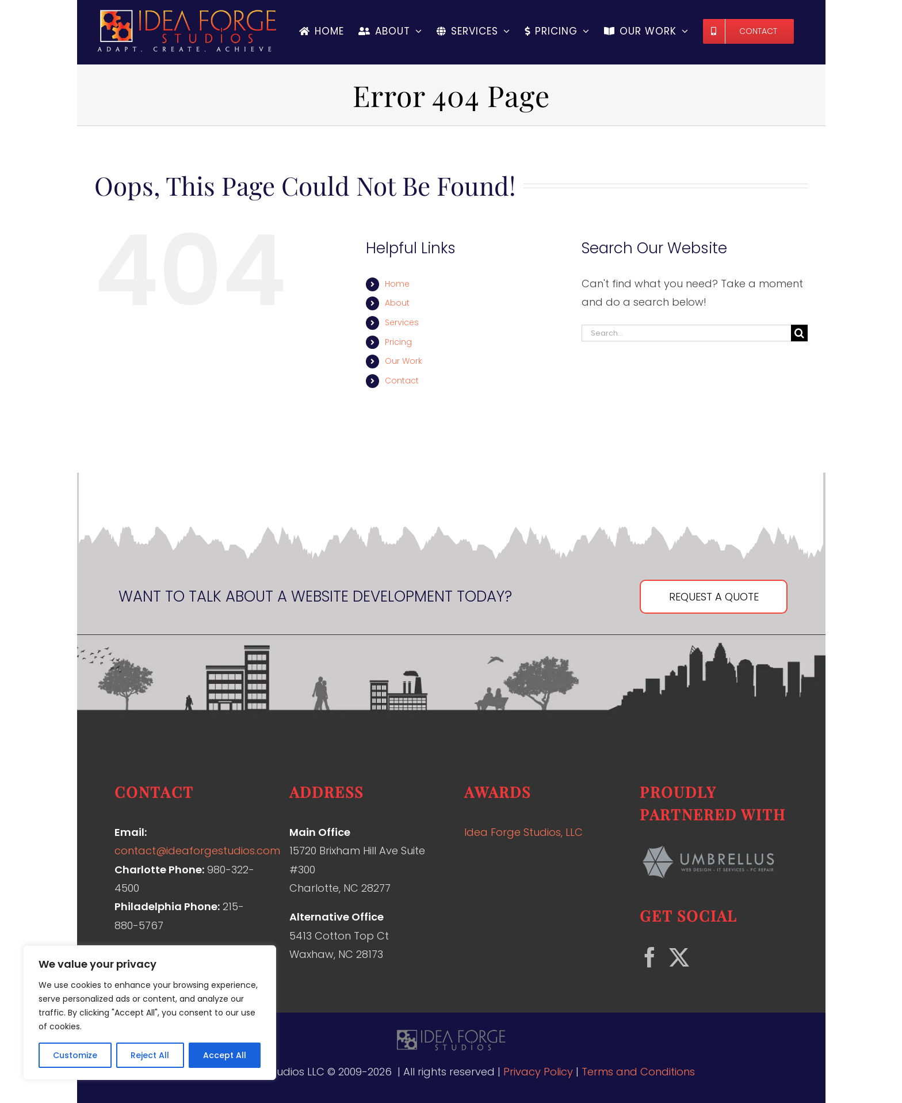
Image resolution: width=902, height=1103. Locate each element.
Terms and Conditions (638, 1071)
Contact (402, 380)
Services (402, 322)
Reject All (150, 1055)
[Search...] (687, 333)
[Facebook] (650, 957)
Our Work (403, 361)
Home (397, 284)
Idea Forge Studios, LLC (523, 832)
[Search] (799, 333)
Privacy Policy (538, 1071)
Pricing (398, 342)
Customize (75, 1055)
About (397, 303)
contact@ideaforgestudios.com (197, 850)
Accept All (224, 1055)
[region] (149, 1012)
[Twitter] (679, 957)
